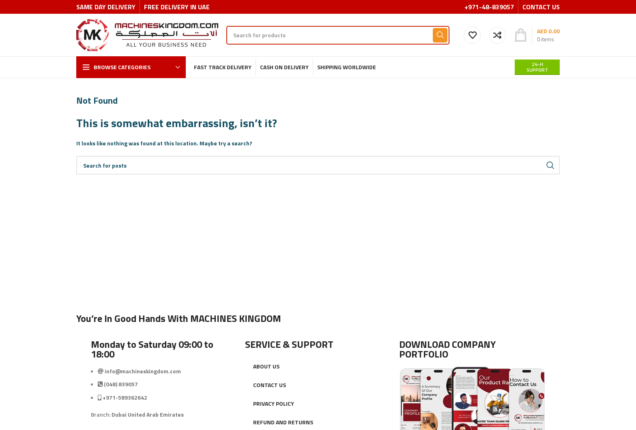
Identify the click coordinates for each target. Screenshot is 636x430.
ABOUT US (266, 366)
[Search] (337, 35)
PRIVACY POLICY (273, 403)
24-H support (537, 67)
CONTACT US (269, 385)
